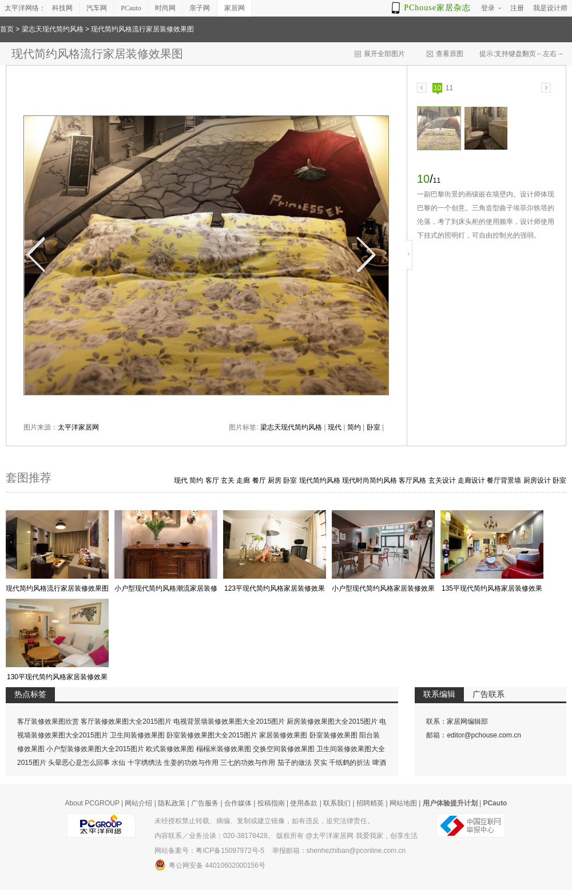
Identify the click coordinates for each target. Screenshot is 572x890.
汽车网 (96, 8)
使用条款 (303, 803)
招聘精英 (370, 803)
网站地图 (403, 803)
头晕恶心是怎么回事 (79, 763)
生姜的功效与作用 (191, 763)
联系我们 (337, 803)
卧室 (373, 427)
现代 (334, 427)
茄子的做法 (294, 763)
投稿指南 (271, 803)
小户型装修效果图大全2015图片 (95, 749)
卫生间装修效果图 (137, 735)
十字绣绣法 (145, 763)
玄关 (228, 480)
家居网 (234, 8)
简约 (354, 427)
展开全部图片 (384, 54)
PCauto (131, 8)
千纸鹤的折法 (349, 763)
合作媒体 (238, 803)
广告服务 (205, 803)
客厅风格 (412, 480)
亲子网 (199, 8)
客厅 (212, 480)
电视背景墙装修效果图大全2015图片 (229, 721)
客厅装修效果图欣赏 (48, 721)
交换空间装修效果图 (284, 749)
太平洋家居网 (78, 427)
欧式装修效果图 (170, 749)
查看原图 (449, 54)
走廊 (243, 480)
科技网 (62, 8)
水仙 (118, 763)
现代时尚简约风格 (369, 480)
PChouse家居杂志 (437, 7)
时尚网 (165, 8)
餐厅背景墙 (504, 480)
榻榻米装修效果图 (223, 749)
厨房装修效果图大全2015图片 (332, 721)
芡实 (320, 763)
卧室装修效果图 (333, 735)
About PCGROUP (92, 803)
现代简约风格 (319, 480)
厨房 (274, 480)
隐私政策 (171, 803)
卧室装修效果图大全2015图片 (211, 735)
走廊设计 (471, 480)
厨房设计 (537, 480)
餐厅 (259, 480)
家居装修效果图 (283, 735)
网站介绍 (138, 803)
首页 (7, 29)
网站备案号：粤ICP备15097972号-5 (209, 851)
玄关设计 (442, 480)
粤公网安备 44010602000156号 (209, 865)
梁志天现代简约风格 (53, 29)
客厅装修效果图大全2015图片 (126, 721)
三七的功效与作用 (247, 763)
